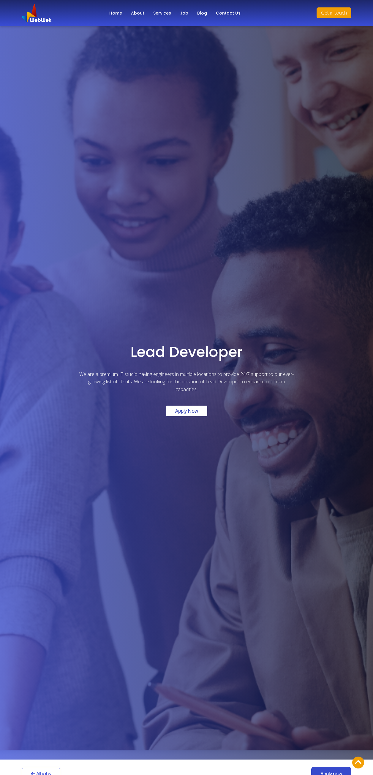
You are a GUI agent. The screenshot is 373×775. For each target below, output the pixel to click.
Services (162, 13)
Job (184, 13)
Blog (202, 13)
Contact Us (228, 13)
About (137, 13)
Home (115, 13)
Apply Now (186, 411)
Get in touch (334, 13)
